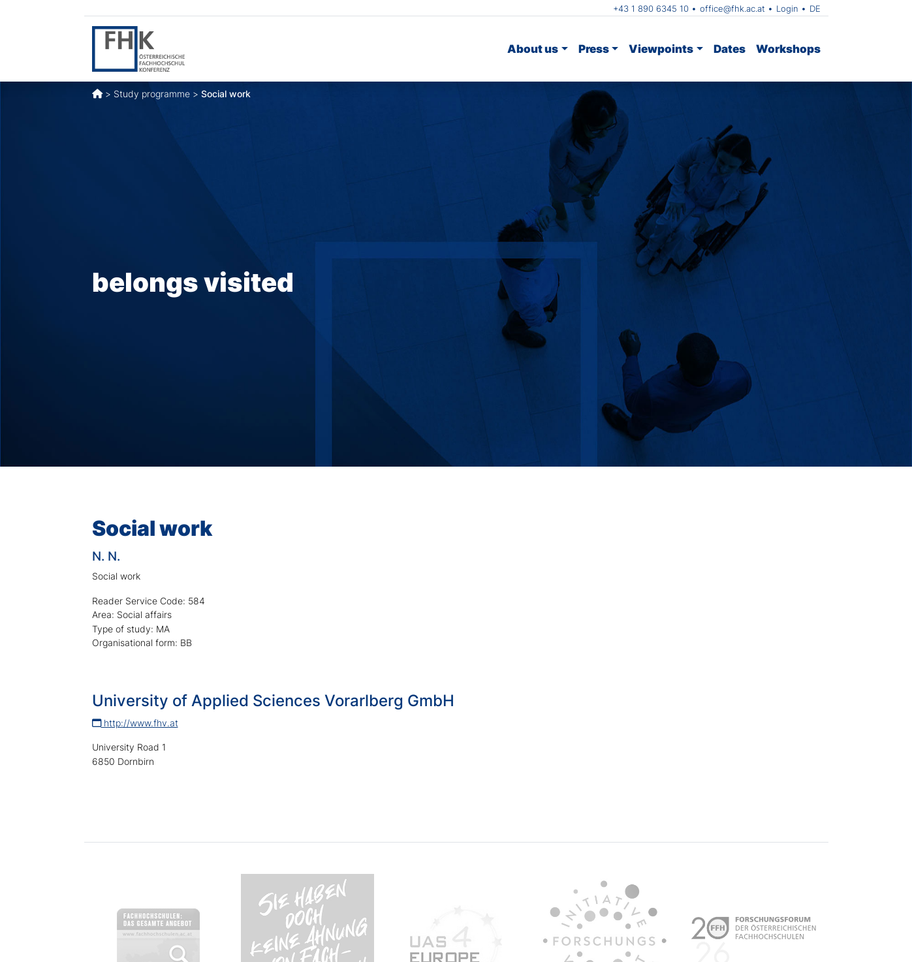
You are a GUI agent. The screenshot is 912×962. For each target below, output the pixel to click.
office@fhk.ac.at (732, 8)
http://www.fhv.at (135, 722)
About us (532, 48)
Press (593, 48)
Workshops (788, 48)
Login (787, 8)
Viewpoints (661, 48)
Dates (730, 48)
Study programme (152, 93)
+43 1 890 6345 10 (651, 8)
